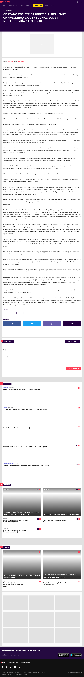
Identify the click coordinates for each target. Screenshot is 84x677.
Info (4, 10)
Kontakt (24, 672)
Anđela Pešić (10, 61)
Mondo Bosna (25, 662)
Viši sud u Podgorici (53, 313)
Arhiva (43, 672)
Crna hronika (9, 10)
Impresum (17, 672)
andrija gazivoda (10, 313)
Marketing (10, 672)
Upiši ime (6, 350)
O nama (3, 672)
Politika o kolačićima (34, 672)
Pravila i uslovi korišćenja (22, 674)
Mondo (4, 662)
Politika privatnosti (7, 674)
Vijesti (18, 61)
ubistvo (27, 313)
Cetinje (20, 313)
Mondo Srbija (13, 662)
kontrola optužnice (39, 313)
